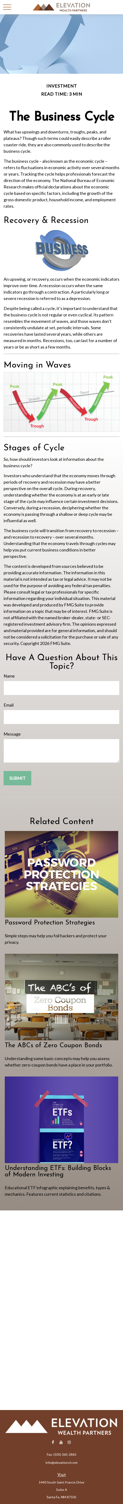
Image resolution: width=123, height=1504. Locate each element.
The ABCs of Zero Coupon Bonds (53, 1045)
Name (9, 675)
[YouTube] (61, 1442)
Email (9, 705)
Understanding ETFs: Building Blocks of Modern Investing (58, 1171)
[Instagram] (69, 1442)
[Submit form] (17, 778)
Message (12, 734)
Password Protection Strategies (50, 923)
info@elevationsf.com (62, 1462)
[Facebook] (53, 1442)
